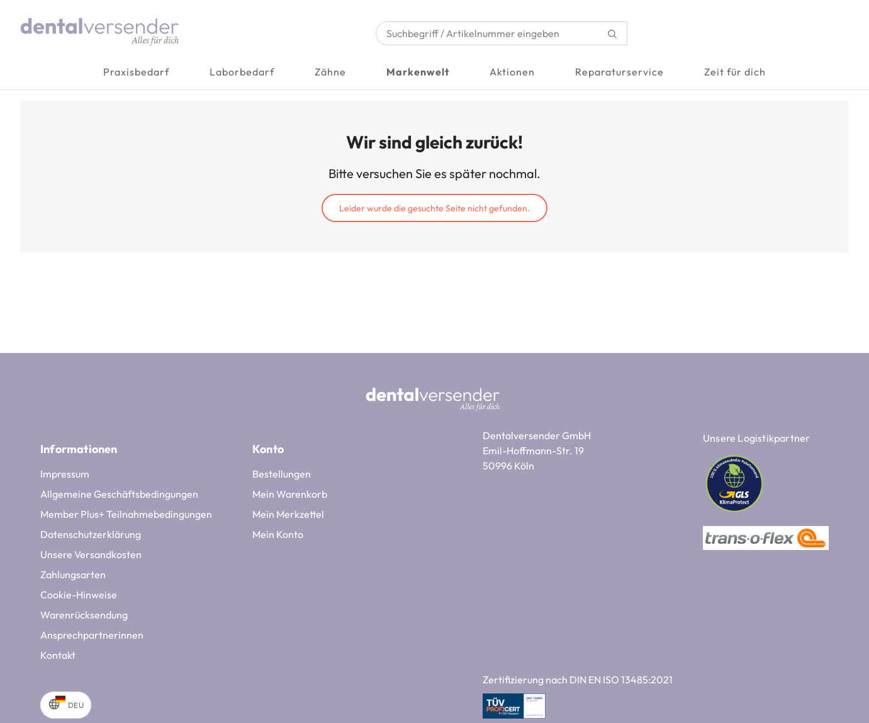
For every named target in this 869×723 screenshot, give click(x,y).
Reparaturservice (619, 71)
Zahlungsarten (73, 574)
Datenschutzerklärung (90, 534)
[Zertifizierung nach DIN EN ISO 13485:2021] (514, 715)
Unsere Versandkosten (91, 554)
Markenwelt (417, 71)
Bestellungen (281, 474)
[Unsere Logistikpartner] (766, 485)
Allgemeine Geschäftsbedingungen (119, 494)
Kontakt (58, 655)
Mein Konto (277, 534)
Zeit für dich (735, 71)
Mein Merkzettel (288, 514)
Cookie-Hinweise (78, 594)
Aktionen (512, 71)
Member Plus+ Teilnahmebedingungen (126, 514)
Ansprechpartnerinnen (91, 635)
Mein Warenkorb (289, 494)
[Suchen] (612, 34)
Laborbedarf (242, 71)
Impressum (64, 474)
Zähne (330, 71)
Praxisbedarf (136, 71)
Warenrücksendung (84, 614)
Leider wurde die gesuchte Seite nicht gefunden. (434, 208)
